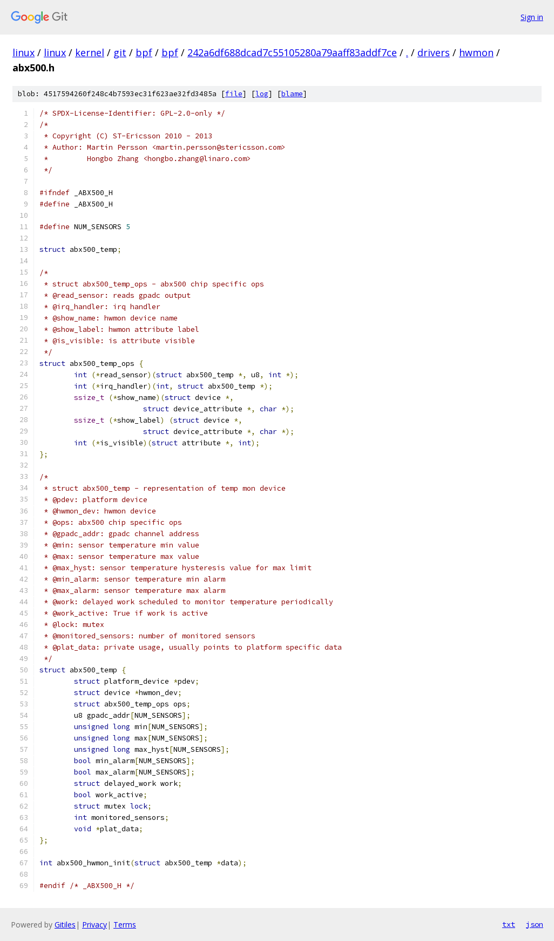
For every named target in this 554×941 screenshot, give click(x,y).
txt (508, 924)
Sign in (532, 17)
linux (23, 52)
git (119, 52)
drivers (433, 52)
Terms (124, 924)
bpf (144, 52)
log (261, 93)
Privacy (94, 924)
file (233, 93)
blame (292, 93)
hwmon (476, 52)
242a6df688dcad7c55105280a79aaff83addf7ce (292, 52)
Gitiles (65, 924)
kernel (89, 52)
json (534, 924)
